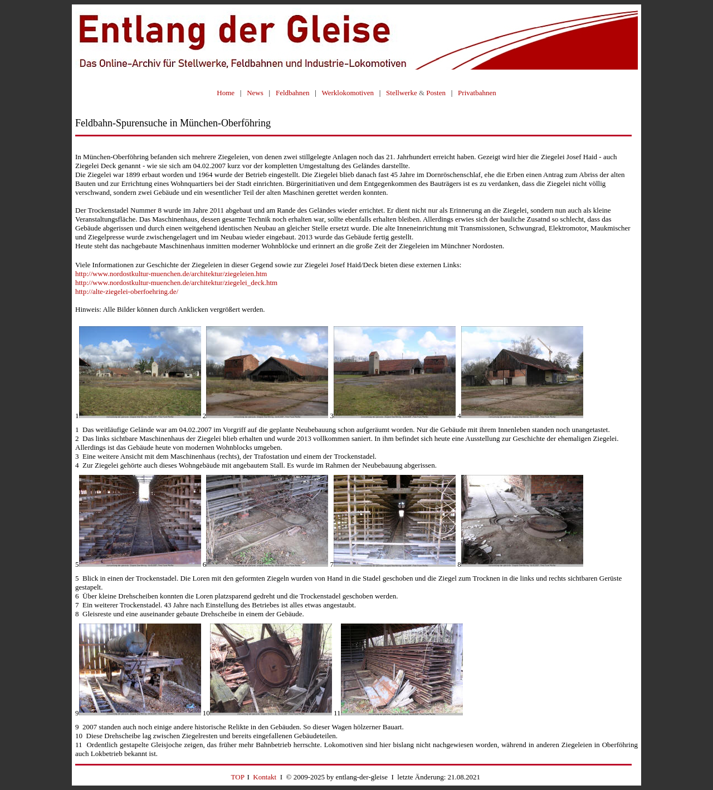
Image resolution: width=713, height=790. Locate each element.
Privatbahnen (477, 93)
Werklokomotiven (347, 93)
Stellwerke (401, 93)
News (255, 93)
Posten (436, 93)
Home (226, 93)
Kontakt (264, 777)
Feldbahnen (293, 93)
